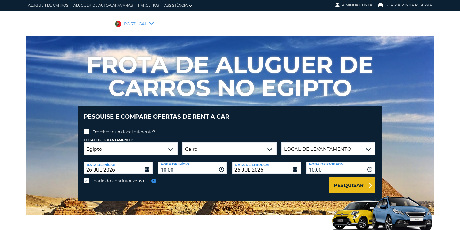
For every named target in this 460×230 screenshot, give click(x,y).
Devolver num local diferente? (123, 126)
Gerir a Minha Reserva (405, 5)
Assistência (178, 5)
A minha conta (353, 5)
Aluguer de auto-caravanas (103, 5)
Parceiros (148, 5)
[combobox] (192, 162)
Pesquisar (349, 180)
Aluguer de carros (48, 5)
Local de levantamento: (108, 135)
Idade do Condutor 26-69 (118, 176)
